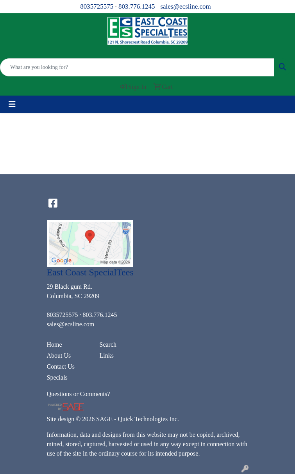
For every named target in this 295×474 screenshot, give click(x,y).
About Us (59, 355)
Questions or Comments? (78, 394)
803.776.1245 (136, 6)
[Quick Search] (137, 67)
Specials (57, 377)
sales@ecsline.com (185, 6)
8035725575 (96, 6)
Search (108, 344)
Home (54, 344)
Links (107, 355)
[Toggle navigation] (12, 104)
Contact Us (61, 366)
